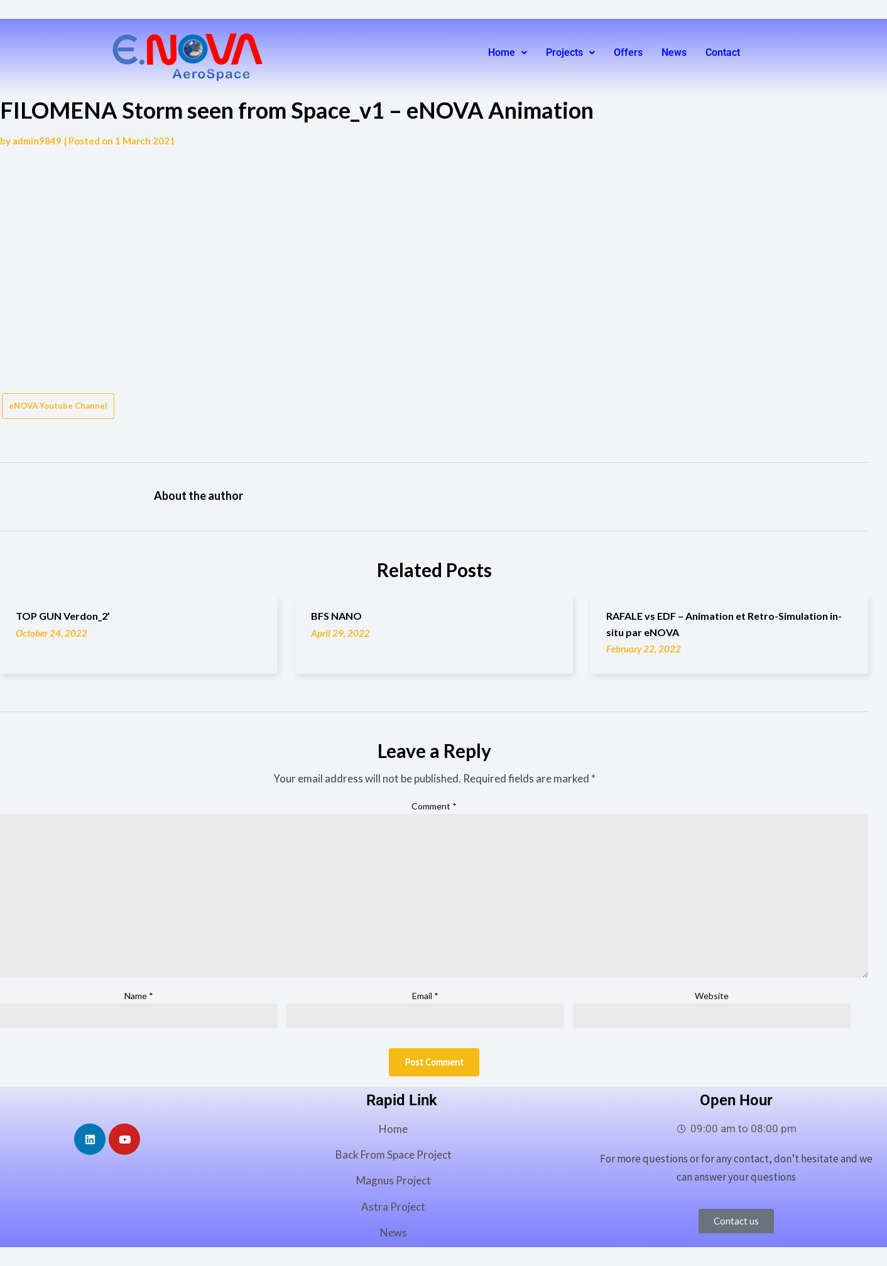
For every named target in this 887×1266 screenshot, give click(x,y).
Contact (722, 52)
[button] (507, 53)
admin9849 (37, 140)
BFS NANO (336, 616)
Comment (434, 806)
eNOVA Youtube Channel (58, 406)
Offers (628, 52)
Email (425, 995)
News (674, 52)
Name (138, 995)
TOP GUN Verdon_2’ (63, 616)
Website (712, 995)
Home (507, 52)
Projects (570, 52)
